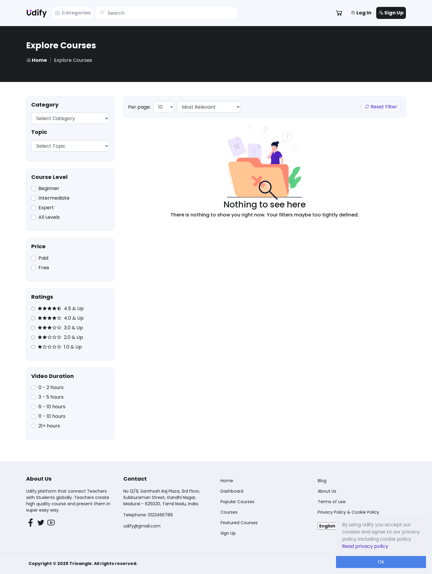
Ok (381, 561)
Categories (73, 12)
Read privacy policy (365, 546)
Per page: (139, 107)
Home (36, 60)
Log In (361, 12)
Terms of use (332, 502)
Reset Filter (380, 106)
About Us (327, 491)
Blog (322, 481)
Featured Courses (239, 523)
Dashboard (231, 491)
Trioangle (80, 563)
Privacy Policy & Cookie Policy (348, 512)
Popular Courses (237, 502)
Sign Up (391, 12)
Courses (229, 512)
